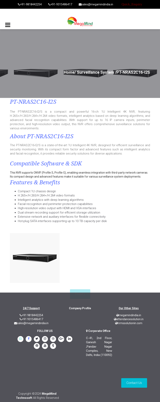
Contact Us (134, 383)
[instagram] (45, 339)
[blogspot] (53, 339)
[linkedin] (69, 339)
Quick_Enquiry (132, 4)
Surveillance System (95, 72)
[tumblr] (53, 346)
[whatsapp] (20, 339)
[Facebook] (29, 339)
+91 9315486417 (31, 319)
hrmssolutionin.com (128, 323)
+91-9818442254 (30, 4)
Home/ (70, 72)
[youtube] (45, 346)
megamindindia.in (128, 315)
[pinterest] (37, 346)
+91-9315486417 (60, 4)
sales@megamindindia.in (96, 4)
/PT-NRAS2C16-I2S (132, 72)
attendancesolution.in (129, 319)
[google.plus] (61, 339)
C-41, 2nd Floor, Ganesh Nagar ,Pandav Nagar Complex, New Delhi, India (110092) (99, 346)
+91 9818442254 (31, 315)
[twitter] (37, 339)
